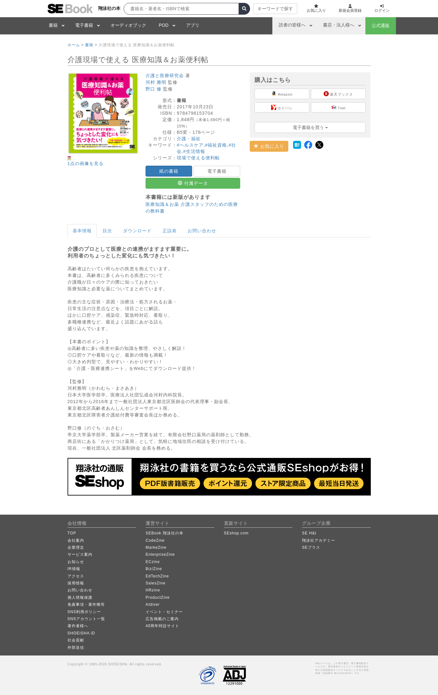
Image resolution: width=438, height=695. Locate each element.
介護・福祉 (189, 138)
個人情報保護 (80, 597)
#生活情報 (194, 151)
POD (164, 25)
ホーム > (76, 45)
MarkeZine (156, 547)
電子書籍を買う (310, 127)
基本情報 (82, 230)
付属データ (193, 183)
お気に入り (269, 146)
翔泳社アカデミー (318, 540)
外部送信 (76, 647)
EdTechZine (157, 576)
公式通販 (381, 25)
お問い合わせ (202, 230)
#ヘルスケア (190, 145)
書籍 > (91, 45)
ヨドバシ (282, 107)
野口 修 (154, 88)
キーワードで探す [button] (275, 8)
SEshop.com (236, 533)
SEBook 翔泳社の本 (164, 533)
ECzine (153, 562)
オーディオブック (128, 25)
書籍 (53, 25)
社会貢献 (76, 640)
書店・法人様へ (338, 24)
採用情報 (76, 583)
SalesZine (155, 583)
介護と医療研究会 (165, 75)
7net (338, 107)
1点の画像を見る (86, 163)
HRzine (153, 590)
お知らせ (76, 562)
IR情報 (74, 569)
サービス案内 (80, 554)
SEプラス (311, 547)
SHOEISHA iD (81, 633)
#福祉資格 (216, 145)
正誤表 (169, 230)
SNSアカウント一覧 (86, 619)
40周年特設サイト (162, 626)
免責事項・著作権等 (86, 604)
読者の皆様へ (292, 24)
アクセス (76, 576)
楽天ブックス (338, 93)
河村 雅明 (156, 82)
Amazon (281, 93)
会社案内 (76, 540)
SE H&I (309, 533)
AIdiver (153, 604)
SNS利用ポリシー (84, 612)
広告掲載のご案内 (162, 619)
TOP (72, 533)
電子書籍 (84, 25)
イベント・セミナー (164, 612)
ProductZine (158, 597)
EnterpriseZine (160, 554)
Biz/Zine (154, 569)
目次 (107, 230)
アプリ (192, 25)
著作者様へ (78, 626)
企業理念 (76, 547)
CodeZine (155, 540)
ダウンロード (137, 230)
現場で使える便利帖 (198, 157)
